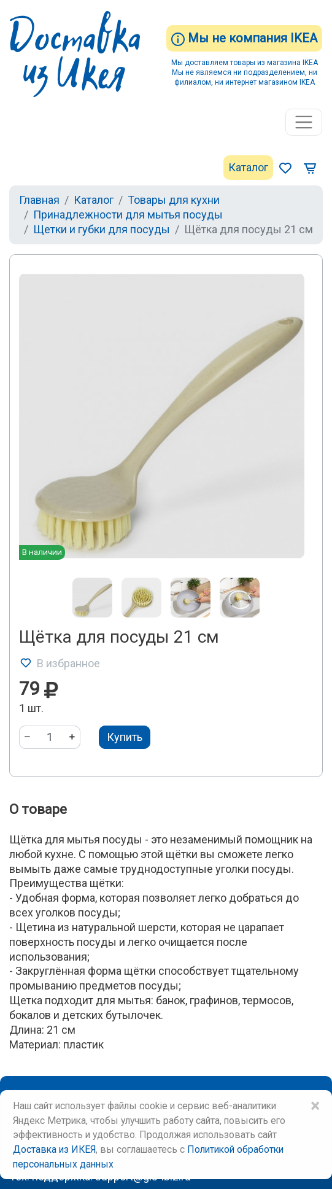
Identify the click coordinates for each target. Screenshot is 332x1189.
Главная (39, 199)
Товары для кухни (174, 199)
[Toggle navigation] (303, 122)
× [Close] (315, 1106)
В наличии (42, 552)
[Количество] (49, 737)
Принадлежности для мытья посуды (128, 214)
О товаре (38, 809)
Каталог (248, 167)
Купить (124, 736)
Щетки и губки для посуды (101, 229)
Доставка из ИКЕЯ (54, 1149)
